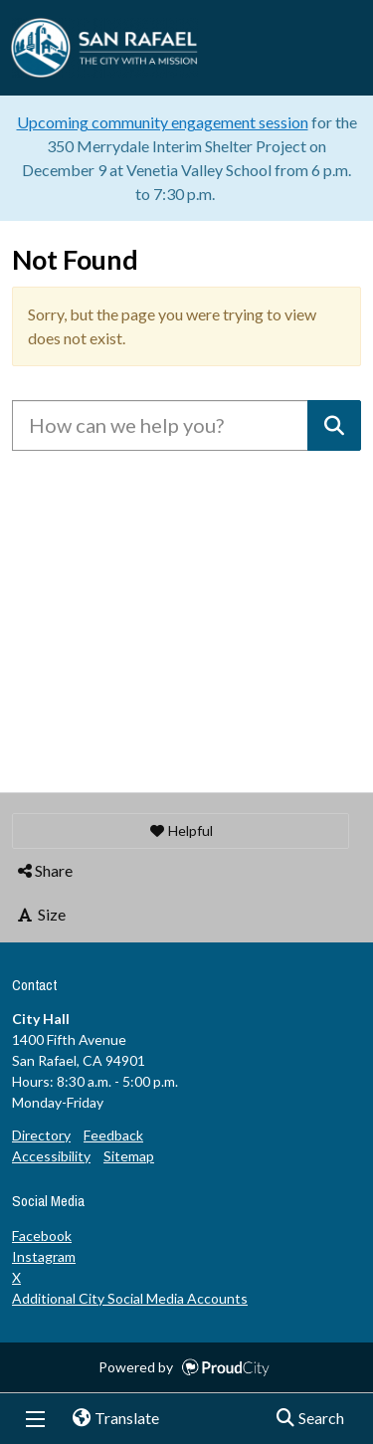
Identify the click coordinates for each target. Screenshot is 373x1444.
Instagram (44, 1256)
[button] (180, 831)
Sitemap (128, 1155)
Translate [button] (108, 1419)
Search (304, 1419)
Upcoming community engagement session (162, 121)
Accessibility (51, 1155)
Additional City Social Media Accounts (130, 1298)
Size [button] (40, 914)
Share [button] (44, 870)
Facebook (42, 1235)
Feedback (113, 1135)
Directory (41, 1135)
